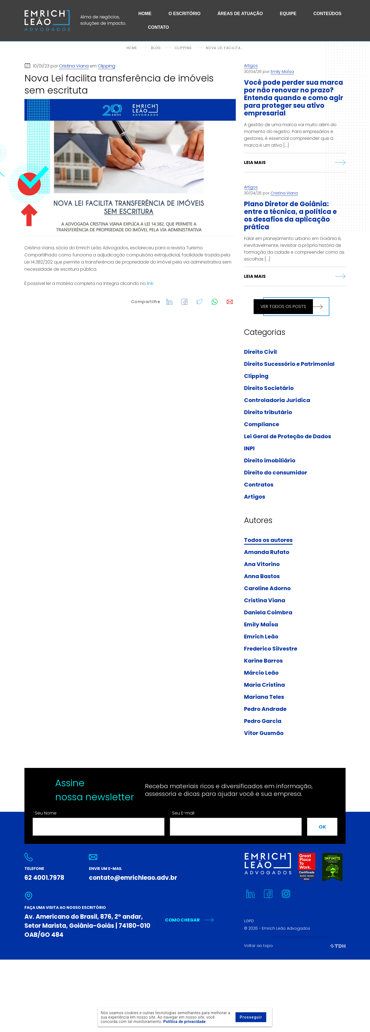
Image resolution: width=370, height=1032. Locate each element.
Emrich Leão (261, 636)
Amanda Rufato (266, 552)
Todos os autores (268, 540)
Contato (158, 27)
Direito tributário (268, 412)
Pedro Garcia (262, 721)
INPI (249, 448)
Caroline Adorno (267, 588)
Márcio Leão (261, 673)
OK (322, 826)
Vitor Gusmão (264, 733)
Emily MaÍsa (282, 71)
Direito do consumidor (275, 472)
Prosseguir (251, 1017)
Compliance (261, 424)
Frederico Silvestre (270, 648)
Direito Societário (269, 388)
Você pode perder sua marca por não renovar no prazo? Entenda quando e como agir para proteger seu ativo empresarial (293, 98)
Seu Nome (45, 813)
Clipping (106, 66)
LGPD (249, 921)
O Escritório (184, 13)
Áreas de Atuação (240, 13)
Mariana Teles (264, 697)
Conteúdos (327, 13)
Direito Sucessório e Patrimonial (289, 364)
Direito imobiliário (269, 460)
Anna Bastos (262, 576)
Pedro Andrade (265, 709)
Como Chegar (182, 920)
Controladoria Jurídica (277, 400)
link (150, 283)
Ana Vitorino (262, 564)
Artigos (251, 65)
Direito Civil (260, 352)
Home (145, 13)
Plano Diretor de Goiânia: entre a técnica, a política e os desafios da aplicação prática (290, 215)
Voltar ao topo (258, 945)
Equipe (288, 13)
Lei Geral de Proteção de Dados (287, 436)
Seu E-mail (182, 813)
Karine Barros (263, 661)
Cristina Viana (74, 66)
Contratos (258, 484)
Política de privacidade (184, 1021)
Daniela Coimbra (268, 612)
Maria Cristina (264, 685)
